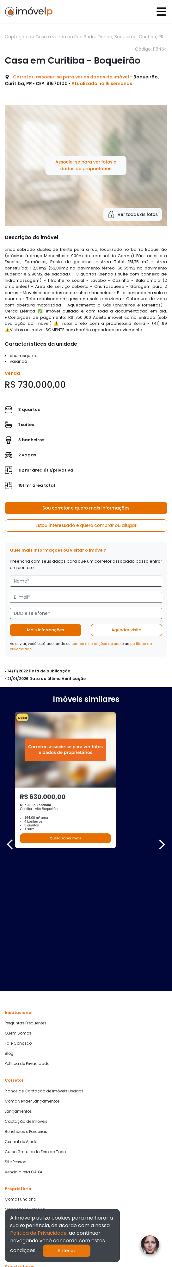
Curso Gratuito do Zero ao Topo (35, 1022)
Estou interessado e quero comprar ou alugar (86, 525)
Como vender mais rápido (30, 1089)
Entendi (66, 1250)
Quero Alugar (17, 1180)
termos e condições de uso (95, 643)
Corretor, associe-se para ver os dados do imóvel (71, 77)
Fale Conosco (18, 913)
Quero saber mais (65, 838)
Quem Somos (18, 903)
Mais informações (45, 630)
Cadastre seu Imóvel (25, 1079)
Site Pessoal (16, 1032)
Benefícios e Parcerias (26, 1002)
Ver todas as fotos (133, 214)
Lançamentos (18, 981)
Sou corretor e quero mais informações (86, 508)
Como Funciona (20, 1069)
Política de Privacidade (27, 934)
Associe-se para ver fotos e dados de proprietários (85, 165)
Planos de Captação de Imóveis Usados (44, 961)
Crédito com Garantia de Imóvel (36, 1120)
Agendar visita (126, 630)
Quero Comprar (20, 1170)
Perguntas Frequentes (25, 893)
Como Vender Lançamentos (32, 971)
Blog (9, 923)
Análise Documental (24, 1100)
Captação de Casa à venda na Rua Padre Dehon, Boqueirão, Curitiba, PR (84, 37)
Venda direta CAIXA (23, 1042)
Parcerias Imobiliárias (26, 1147)
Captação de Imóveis (26, 991)
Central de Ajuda (21, 1012)
